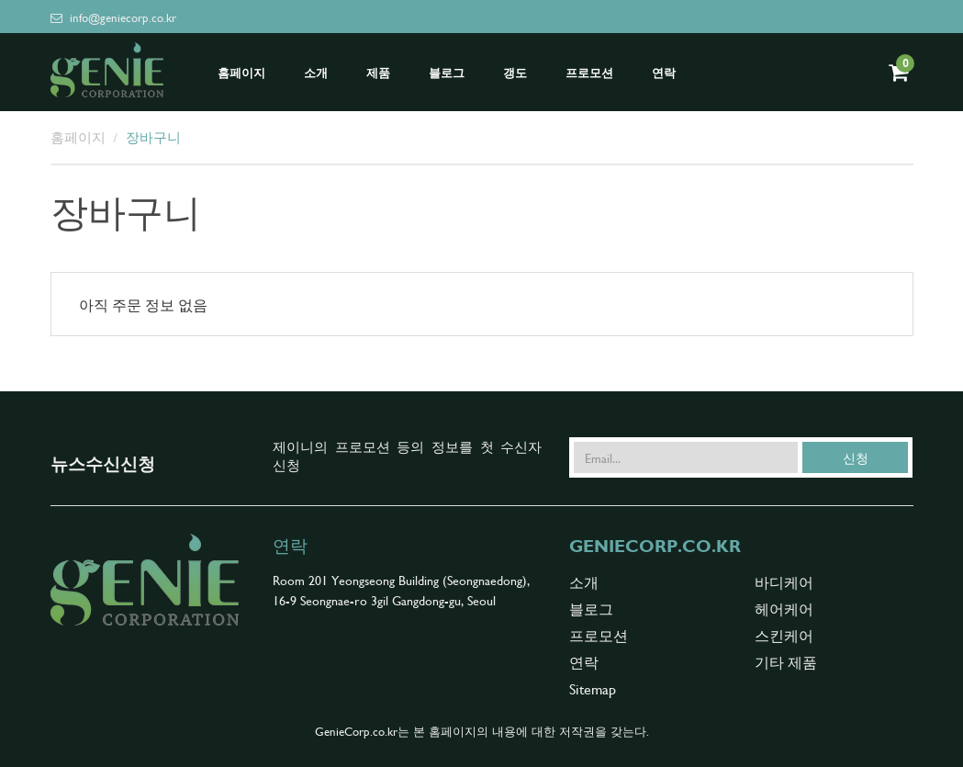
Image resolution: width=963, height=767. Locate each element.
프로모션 (589, 73)
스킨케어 (784, 635)
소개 (316, 73)
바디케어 (784, 581)
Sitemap (592, 688)
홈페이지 (241, 73)
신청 (855, 457)
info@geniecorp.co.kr (113, 16)
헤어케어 (784, 608)
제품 (378, 73)
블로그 (447, 73)
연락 (664, 73)
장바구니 (153, 136)
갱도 (515, 73)
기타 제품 (786, 661)
